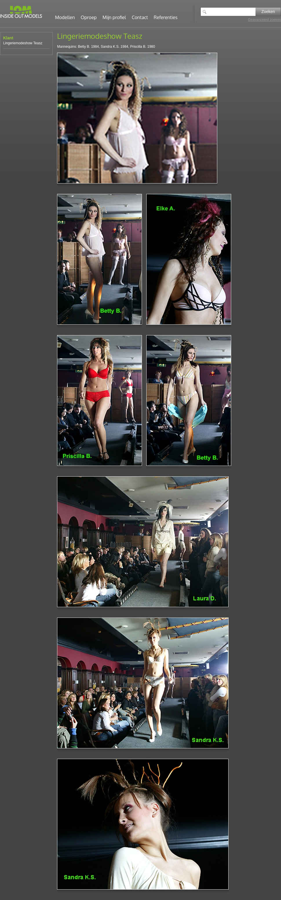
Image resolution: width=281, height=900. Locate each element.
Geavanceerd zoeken (264, 20)
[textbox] (232, 12)
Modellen (65, 17)
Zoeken (268, 11)
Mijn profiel (114, 17)
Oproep (89, 17)
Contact (140, 17)
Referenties (166, 17)
